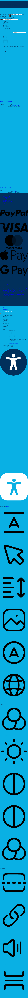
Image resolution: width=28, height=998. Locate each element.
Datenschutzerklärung (8, 307)
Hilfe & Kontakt (7, 6)
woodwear (6, 28)
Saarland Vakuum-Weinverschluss (8, 187)
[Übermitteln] (10, 16)
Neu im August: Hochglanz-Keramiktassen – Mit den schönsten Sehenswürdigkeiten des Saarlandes (15, 289)
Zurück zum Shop (13, 343)
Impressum (5, 309)
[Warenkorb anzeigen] (4, 329)
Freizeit (5, 21)
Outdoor (5, 23)
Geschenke (6, 22)
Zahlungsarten (6, 200)
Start (1, 14)
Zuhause (5, 25)
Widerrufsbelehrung (7, 201)
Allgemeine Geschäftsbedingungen (11, 202)
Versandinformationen (8, 199)
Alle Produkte (10, 18)
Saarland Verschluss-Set (6, 101)
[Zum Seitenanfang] (0, 313)
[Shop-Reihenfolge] (9, 19)
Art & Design (6, 26)
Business (5, 316)
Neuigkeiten (6, 197)
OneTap (7, 506)
